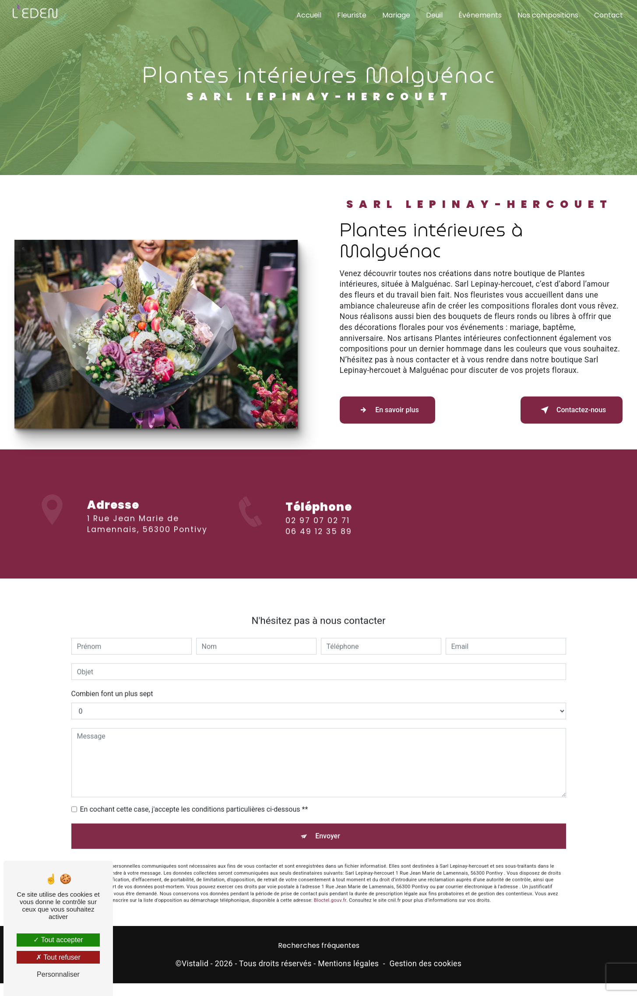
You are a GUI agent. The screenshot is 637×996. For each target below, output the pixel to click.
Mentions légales (348, 965)
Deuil (433, 15)
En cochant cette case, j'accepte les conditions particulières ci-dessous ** (194, 801)
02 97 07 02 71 (317, 530)
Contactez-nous (570, 410)
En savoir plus (389, 410)
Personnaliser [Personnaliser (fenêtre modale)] (58, 974)
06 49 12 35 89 (318, 541)
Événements (479, 15)
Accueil (308, 15)
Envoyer (327, 829)
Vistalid (195, 965)
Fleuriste (351, 15)
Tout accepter (58, 939)
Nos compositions (547, 15)
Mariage (395, 15)
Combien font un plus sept (112, 686)
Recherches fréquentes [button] (318, 948)
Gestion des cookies (425, 965)
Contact (607, 15)
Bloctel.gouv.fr (330, 894)
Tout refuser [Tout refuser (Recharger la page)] (58, 957)
